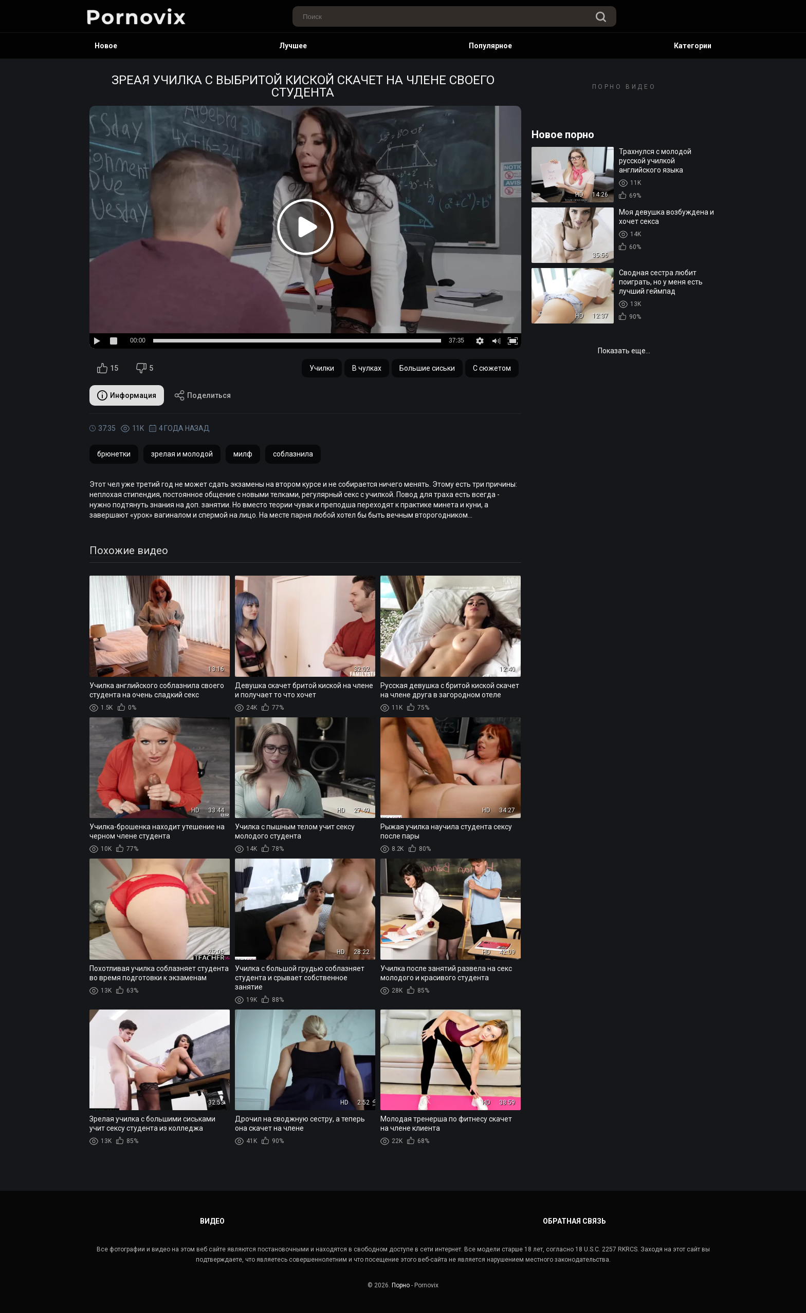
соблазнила (293, 454)
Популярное (490, 46)
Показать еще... (624, 351)
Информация (126, 395)
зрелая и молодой (182, 454)
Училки (321, 368)
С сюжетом (492, 368)
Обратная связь (574, 1221)
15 (107, 368)
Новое (106, 46)
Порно (401, 1285)
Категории (692, 46)
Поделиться (202, 395)
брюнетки (114, 454)
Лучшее (293, 46)
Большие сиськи (427, 368)
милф (242, 454)
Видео (212, 1221)
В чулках (366, 368)
